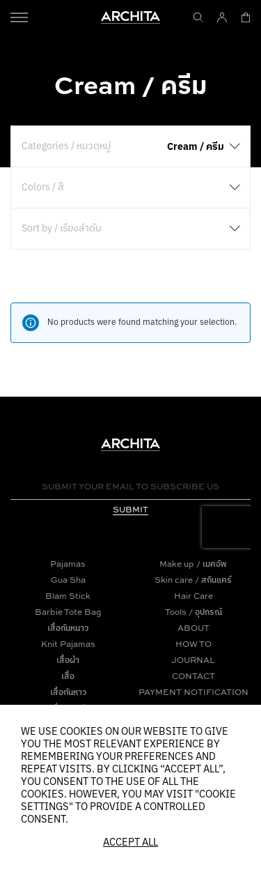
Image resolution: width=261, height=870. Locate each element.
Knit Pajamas (68, 644)
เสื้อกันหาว (68, 692)
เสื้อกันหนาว (67, 628)
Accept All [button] (130, 843)
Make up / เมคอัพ (193, 564)
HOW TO (193, 644)
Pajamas (68, 564)
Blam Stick (67, 596)
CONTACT (193, 676)
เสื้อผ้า (67, 660)
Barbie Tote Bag (68, 612)
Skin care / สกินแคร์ (193, 580)
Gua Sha (68, 580)
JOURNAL (193, 660)
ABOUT (193, 628)
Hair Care (193, 596)
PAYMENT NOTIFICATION (193, 692)
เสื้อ (67, 676)
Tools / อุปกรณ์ (193, 612)
